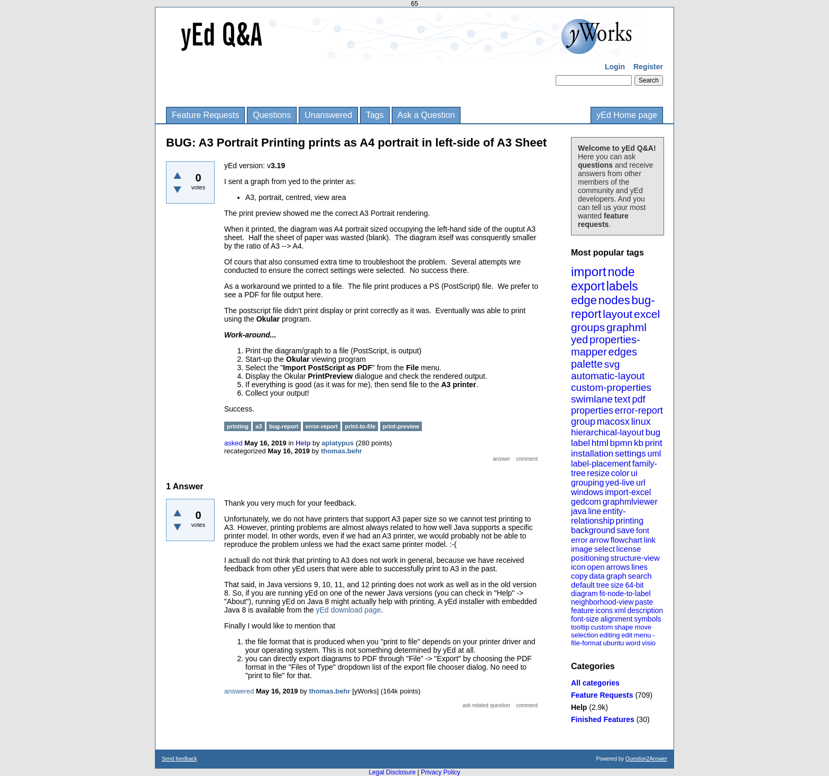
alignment (617, 619)
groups (588, 327)
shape (623, 627)
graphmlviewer (630, 501)
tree (602, 585)
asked (233, 443)
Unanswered (328, 115)
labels (622, 286)
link (650, 539)
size (617, 585)
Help (579, 707)
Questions (272, 115)
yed (579, 339)
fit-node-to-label (624, 593)
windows (587, 492)
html (600, 443)
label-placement (601, 463)
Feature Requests (205, 115)
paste (644, 602)
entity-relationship (598, 516)
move (642, 627)
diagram (584, 593)
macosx (613, 421)
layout (617, 314)
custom (602, 627)
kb (638, 443)
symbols (647, 619)
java (578, 511)
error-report (639, 410)
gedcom (586, 501)
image (582, 548)
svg (612, 364)
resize (598, 473)
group (583, 421)
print (653, 443)
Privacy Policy (440, 772)
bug (653, 432)
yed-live (619, 482)
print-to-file (360, 426)
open (595, 566)
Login (615, 66)
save (625, 530)
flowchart (626, 539)
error (579, 539)
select (604, 548)
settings (630, 454)
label (580, 443)
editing (610, 635)
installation (592, 454)
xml (620, 610)
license (628, 548)
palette (587, 364)
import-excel (628, 492)
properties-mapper (605, 346)
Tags (375, 115)
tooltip (580, 627)
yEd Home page (626, 115)
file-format (586, 643)
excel (647, 314)
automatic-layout (607, 375)
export (588, 286)
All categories (595, 683)
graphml (626, 327)
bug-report (284, 426)
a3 (258, 426)
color (620, 473)
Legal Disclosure (392, 772)
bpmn (621, 443)
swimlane (592, 399)
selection (584, 635)
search (640, 575)
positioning (590, 557)
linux (641, 421)
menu (642, 635)
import (588, 271)
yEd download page (348, 610)
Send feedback (179, 759)
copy (579, 575)
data (596, 575)
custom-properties (611, 387)
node (620, 272)
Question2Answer (646, 759)
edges (623, 352)
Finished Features (602, 719)
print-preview (401, 426)
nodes (614, 300)
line (594, 511)
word (632, 643)
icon (578, 566)
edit (626, 635)
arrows (618, 566)
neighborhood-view (602, 602)
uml (654, 453)
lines (639, 566)
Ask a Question (426, 115)
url (641, 482)
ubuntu (613, 643)
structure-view (635, 557)
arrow (599, 539)
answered (239, 691)
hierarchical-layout (607, 432)
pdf (638, 399)
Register (648, 66)
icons (604, 610)
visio (649, 643)
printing (629, 520)
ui (634, 473)
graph (616, 575)
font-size (585, 619)
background (593, 530)
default (583, 584)
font (642, 530)
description (645, 610)
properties (592, 410)
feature (582, 610)
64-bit (634, 585)
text (622, 399)
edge (584, 300)
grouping (587, 482)
